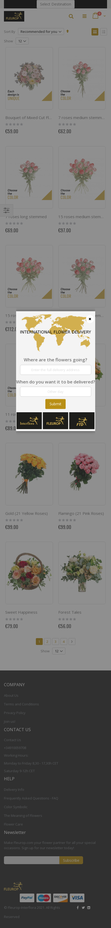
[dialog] (55, 464)
